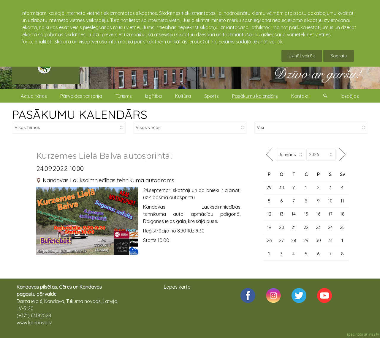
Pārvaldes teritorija (81, 96)
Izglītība (153, 96)
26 (269, 240)
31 (294, 187)
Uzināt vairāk (302, 56)
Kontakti (300, 96)
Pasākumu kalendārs (255, 96)
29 (269, 187)
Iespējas (350, 96)
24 (330, 227)
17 (330, 214)
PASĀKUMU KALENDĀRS (79, 114)
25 (342, 227)
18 (342, 214)
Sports (211, 96)
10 (330, 201)
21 (294, 227)
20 (281, 227)
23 (318, 227)
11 (342, 201)
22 (306, 227)
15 (306, 214)
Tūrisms (123, 96)
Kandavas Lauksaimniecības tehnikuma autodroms (108, 180)
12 (269, 214)
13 (281, 214)
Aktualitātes (34, 96)
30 (281, 187)
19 (269, 227)
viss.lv (374, 334)
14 (294, 214)
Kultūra (183, 96)
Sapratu (338, 56)
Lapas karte (177, 287)
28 (293, 240)
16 (318, 214)
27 (281, 240)
